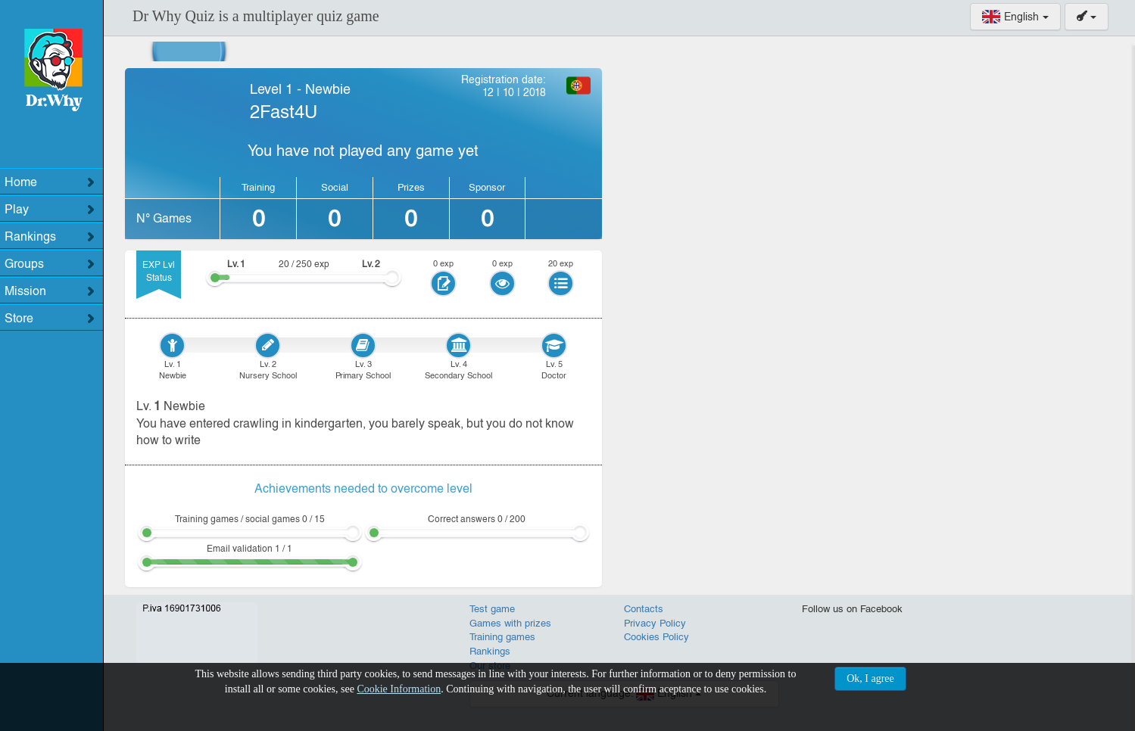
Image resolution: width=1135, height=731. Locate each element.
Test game (492, 608)
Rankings (489, 651)
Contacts (643, 608)
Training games (502, 636)
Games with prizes (510, 623)
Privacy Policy (655, 623)
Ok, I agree (870, 678)
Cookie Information (399, 689)
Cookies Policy (656, 636)
